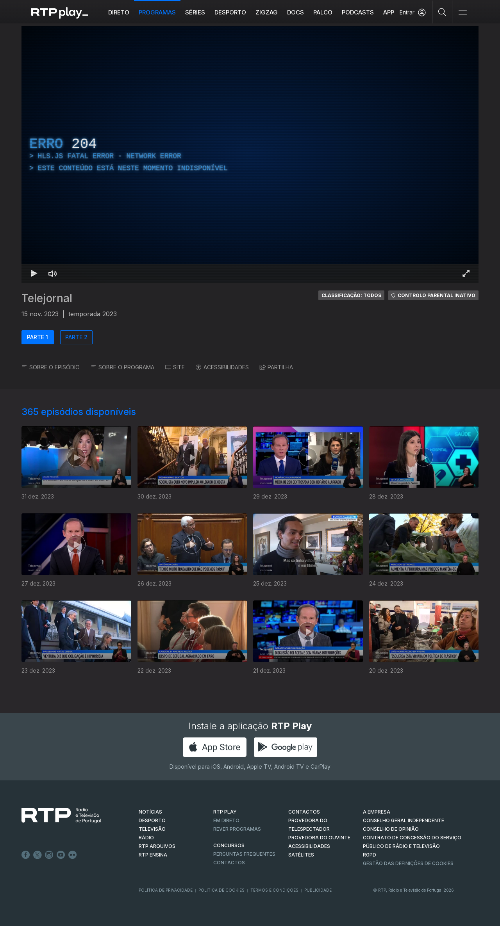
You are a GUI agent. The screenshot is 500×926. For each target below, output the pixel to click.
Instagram (49, 855)
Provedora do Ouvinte (319, 838)
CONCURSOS (229, 845)
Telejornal (46, 298)
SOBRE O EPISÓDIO (50, 367)
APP (388, 12)
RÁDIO (146, 838)
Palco (322, 12)
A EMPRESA (376, 812)
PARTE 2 (76, 337)
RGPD (369, 855)
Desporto (230, 12)
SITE (175, 367)
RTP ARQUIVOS (157, 846)
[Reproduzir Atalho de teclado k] (34, 273)
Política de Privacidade (166, 890)
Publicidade (318, 890)
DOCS (295, 12)
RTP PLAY (225, 812)
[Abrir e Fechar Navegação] (462, 12)
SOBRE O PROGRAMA (122, 367)
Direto (118, 12)
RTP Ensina (153, 855)
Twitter (37, 855)
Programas (157, 12)
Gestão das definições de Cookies (408, 863)
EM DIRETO (226, 820)
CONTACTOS (304, 812)
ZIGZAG (266, 12)
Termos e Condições (274, 890)
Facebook (25, 855)
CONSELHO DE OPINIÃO (391, 829)
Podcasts (358, 12)
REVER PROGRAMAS (237, 829)
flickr (72, 855)
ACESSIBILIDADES (222, 367)
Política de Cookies (221, 890)
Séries (195, 12)
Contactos (229, 862)
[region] (250, 154)
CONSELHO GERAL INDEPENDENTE (403, 820)
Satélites (301, 855)
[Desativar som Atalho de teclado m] (52, 273)
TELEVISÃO (152, 829)
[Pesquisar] (442, 11)
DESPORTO (152, 820)
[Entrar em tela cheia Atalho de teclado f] (466, 273)
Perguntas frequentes (244, 854)
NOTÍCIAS (150, 812)
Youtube (61, 855)
